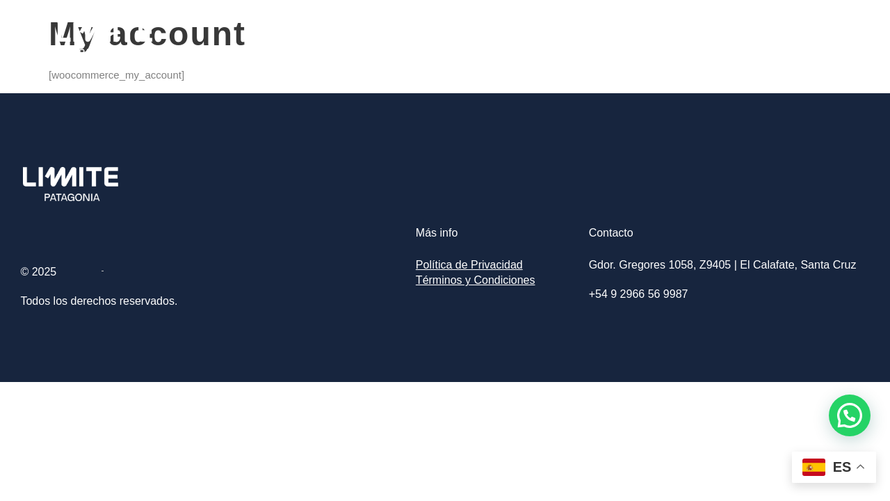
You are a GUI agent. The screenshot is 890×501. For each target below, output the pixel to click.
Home (640, 39)
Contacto (797, 39)
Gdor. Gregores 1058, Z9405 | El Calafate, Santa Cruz (723, 265)
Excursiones (714, 39)
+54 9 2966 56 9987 (638, 294)
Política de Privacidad (469, 265)
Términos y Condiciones (475, 280)
